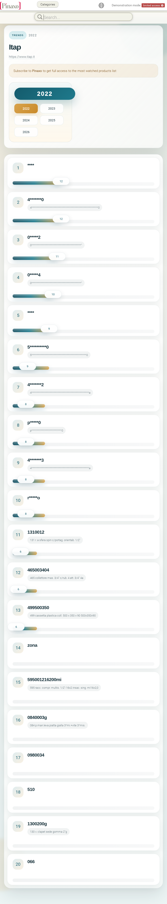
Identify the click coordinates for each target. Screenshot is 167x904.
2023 (51, 108)
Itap (15, 47)
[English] (101, 5)
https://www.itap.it (22, 56)
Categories (48, 4)
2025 (51, 120)
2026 (26, 132)
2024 (26, 120)
